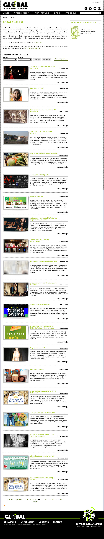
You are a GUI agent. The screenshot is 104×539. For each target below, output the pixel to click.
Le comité (44, 522)
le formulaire (38, 42)
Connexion (96, 2)
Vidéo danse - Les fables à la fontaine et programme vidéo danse (43, 219)
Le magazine (10, 522)
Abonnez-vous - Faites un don (89, 524)
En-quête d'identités (37, 369)
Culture (11, 18)
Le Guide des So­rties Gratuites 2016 (42, 413)
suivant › (61, 499)
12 (46, 499)
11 (42, 499)
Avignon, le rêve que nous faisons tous (43, 261)
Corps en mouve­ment (37, 348)
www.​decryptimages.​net (32, 48)
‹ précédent (18, 499)
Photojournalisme (42, 13)
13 (49, 499)
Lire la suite (61, 82)
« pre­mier (10, 499)
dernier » (35, 501)
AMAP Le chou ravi (36, 196)
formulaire (90, 30)
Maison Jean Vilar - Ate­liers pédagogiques (39, 240)
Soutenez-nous (70, 13)
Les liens (57, 522)
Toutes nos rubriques (22, 13)
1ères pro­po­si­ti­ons (61, 59)
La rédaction (27, 522)
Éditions (57, 13)
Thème (20, 57)
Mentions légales (41, 524)
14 (53, 499)
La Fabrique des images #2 (39, 175)
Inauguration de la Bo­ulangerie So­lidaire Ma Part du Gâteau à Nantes (42, 327)
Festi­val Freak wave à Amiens (40, 304)
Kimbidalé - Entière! (36, 88)
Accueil (5, 18)
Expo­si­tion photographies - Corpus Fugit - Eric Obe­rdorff (42, 435)
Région (5, 57)
